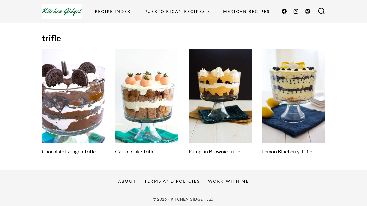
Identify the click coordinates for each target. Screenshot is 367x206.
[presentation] (73, 96)
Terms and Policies (172, 181)
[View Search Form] (322, 11)
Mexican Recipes (246, 11)
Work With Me (228, 181)
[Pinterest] (308, 11)
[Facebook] (284, 11)
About (127, 181)
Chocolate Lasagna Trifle (69, 151)
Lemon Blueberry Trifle (287, 151)
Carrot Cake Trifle (134, 151)
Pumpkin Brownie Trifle (214, 151)
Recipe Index (113, 11)
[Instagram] (296, 11)
